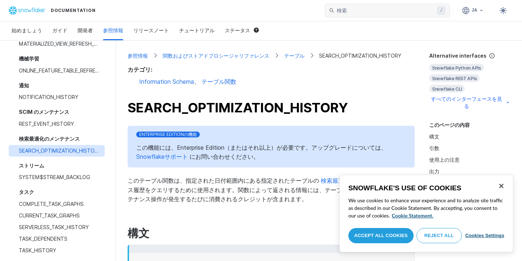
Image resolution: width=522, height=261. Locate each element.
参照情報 (113, 30)
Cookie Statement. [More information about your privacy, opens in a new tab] (413, 215)
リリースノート (151, 30)
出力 (434, 171)
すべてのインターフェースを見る (470, 102)
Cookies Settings (484, 235)
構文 (434, 136)
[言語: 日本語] (473, 10)
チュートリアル (197, 30)
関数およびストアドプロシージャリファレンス (216, 56)
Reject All (439, 235)
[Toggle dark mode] (503, 10)
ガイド (59, 30)
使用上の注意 (444, 160)
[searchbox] (386, 10)
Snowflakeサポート (162, 156)
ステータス (242, 30)
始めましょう (27, 30)
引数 (434, 148)
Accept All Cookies (381, 235)
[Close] (501, 186)
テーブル (294, 56)
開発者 (85, 30)
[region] (426, 213)
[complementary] (469, 81)
